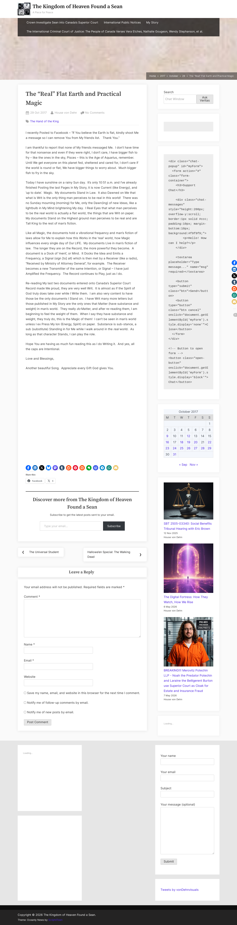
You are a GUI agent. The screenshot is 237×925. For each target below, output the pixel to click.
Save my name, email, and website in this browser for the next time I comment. (83, 693)
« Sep (183, 464)
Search (169, 92)
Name (29, 645)
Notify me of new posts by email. (50, 712)
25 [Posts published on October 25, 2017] (181, 448)
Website (29, 677)
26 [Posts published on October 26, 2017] (188, 448)
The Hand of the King (44, 121)
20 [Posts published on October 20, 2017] (196, 442)
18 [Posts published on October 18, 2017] (181, 442)
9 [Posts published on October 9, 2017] (167, 436)
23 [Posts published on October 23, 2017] (167, 448)
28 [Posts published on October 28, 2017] (202, 448)
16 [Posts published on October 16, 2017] (167, 442)
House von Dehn (66, 112)
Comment (32, 597)
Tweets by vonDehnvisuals (180, 889)
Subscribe (114, 526)
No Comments (94, 112)
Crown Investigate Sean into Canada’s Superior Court (62, 22)
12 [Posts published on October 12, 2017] (188, 436)
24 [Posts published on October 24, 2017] (174, 448)
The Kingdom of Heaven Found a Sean (77, 6)
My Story (152, 22)
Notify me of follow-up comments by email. (57, 703)
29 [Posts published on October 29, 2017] (209, 448)
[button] (28, 467)
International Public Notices (122, 22)
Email (29, 661)
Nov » (194, 464)
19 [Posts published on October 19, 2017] (188, 442)
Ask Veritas (205, 99)
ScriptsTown (55, 919)
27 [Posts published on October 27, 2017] (195, 448)
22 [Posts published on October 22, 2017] (209, 442)
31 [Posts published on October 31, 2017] (174, 454)
